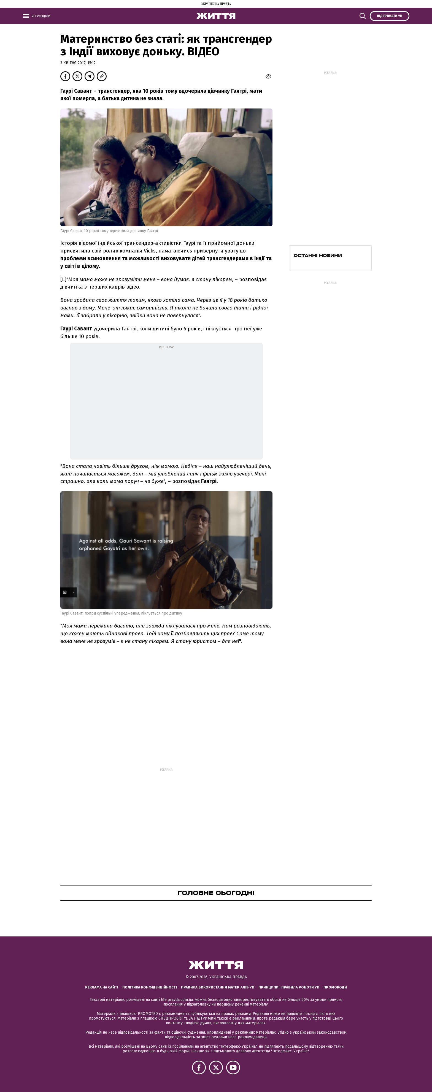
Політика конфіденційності (149, 987)
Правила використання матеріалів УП (217, 987)
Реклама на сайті (101, 987)
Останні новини (318, 255)
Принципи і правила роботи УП (288, 987)
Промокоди (335, 987)
